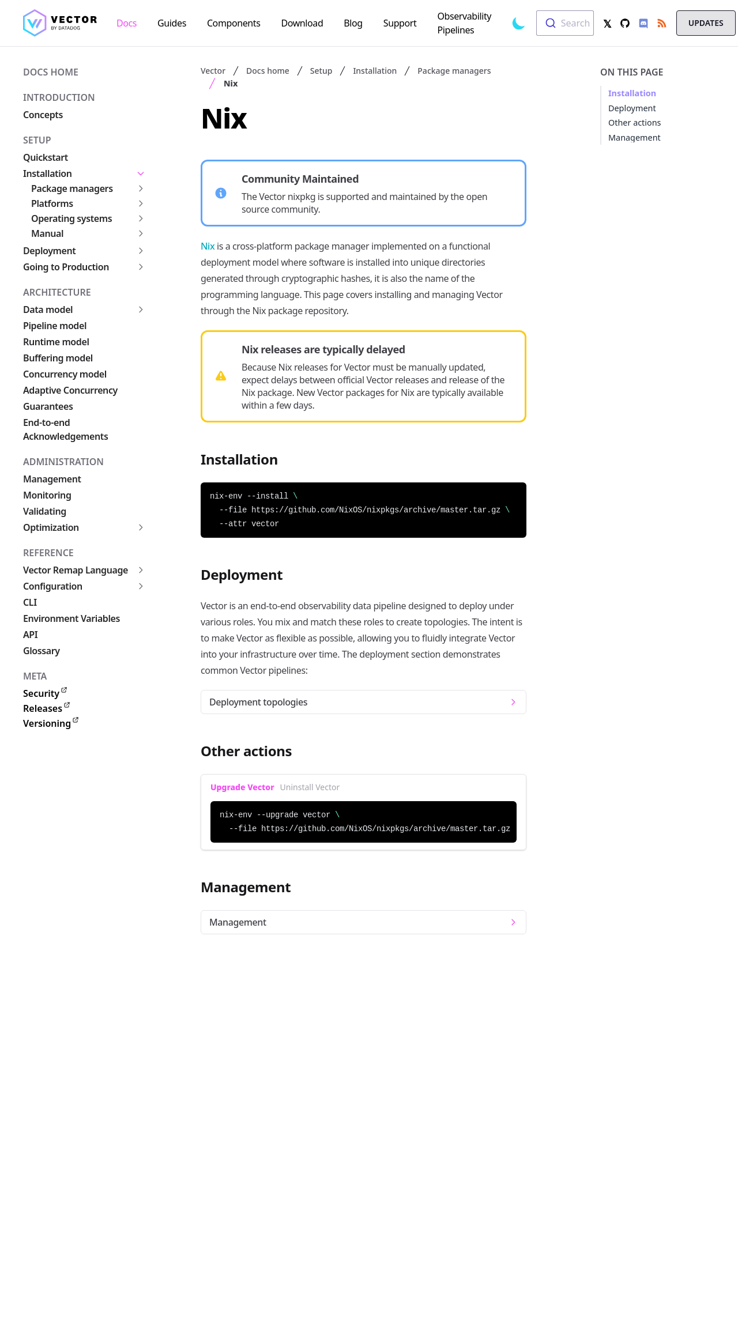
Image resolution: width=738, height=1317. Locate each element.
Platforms (52, 203)
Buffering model (58, 358)
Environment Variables (71, 618)
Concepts (43, 114)
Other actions (634, 122)
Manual (47, 233)
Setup (37, 140)
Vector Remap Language (75, 570)
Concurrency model (65, 374)
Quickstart (45, 157)
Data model (48, 309)
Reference (48, 552)
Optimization (51, 527)
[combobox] (565, 23)
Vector (213, 70)
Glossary (41, 650)
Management (52, 479)
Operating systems (71, 218)
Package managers (72, 188)
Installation (47, 173)
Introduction (59, 97)
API (30, 634)
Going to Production (66, 267)
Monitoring (47, 495)
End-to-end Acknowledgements (65, 429)
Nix (231, 83)
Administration (63, 461)
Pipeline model (54, 325)
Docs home (50, 72)
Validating (44, 511)
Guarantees (48, 406)
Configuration (52, 586)
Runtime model (56, 341)
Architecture (57, 292)
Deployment (49, 250)
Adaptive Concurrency (70, 390)
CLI (30, 602)
